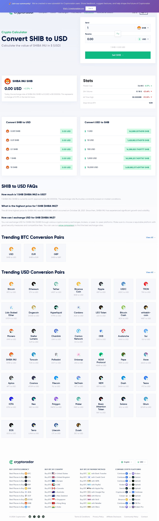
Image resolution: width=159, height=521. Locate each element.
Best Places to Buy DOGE (20, 499)
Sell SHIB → (118, 55)
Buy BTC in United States (56, 473)
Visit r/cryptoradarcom (73, 8)
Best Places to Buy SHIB (20, 503)
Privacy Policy (98, 517)
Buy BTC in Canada (54, 488)
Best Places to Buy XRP (20, 484)
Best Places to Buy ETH (20, 477)
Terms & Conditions (82, 517)
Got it (90, 8)
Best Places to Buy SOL (20, 481)
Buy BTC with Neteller (90, 503)
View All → (151, 237)
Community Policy (131, 517)
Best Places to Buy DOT (20, 496)
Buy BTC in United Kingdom (57, 477)
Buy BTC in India (53, 507)
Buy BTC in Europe (54, 481)
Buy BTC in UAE (52, 485)
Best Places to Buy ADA (20, 492)
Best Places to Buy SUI (19, 507)
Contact (144, 517)
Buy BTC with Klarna (90, 496)
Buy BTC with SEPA (89, 481)
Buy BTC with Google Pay (92, 492)
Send (87, 23)
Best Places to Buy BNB (20, 488)
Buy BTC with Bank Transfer (93, 473)
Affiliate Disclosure (114, 517)
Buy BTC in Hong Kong (55, 503)
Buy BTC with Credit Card (92, 477)
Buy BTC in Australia (54, 492)
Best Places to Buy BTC (20, 473)
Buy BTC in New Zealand (56, 496)
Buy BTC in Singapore (55, 499)
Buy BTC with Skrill (89, 499)
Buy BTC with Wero (90, 507)
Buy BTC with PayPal (90, 484)
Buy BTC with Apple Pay (91, 488)
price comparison (66, 225)
